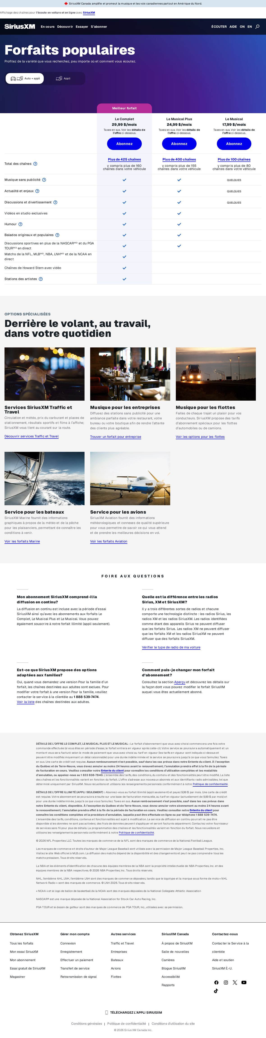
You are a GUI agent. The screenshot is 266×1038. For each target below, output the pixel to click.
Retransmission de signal (78, 977)
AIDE (233, 27)
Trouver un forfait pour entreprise (115, 436)
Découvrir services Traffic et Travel (32, 436)
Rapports (168, 985)
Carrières (168, 960)
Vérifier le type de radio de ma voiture (171, 647)
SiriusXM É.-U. (222, 968)
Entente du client (112, 770)
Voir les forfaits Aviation (108, 541)
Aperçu (179, 682)
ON (242, 27)
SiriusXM (89, 12)
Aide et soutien (223, 960)
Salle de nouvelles (175, 952)
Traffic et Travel (122, 943)
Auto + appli (25, 78)
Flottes (116, 977)
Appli (63, 78)
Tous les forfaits (21, 943)
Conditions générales (86, 1024)
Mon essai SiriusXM (24, 952)
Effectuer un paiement (76, 960)
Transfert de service (74, 968)
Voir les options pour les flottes (200, 436)
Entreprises (119, 952)
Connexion (68, 943)
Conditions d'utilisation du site (173, 1024)
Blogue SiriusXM (174, 968)
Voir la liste (25, 702)
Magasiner (17, 977)
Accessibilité (171, 977)
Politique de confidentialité (210, 784)
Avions (116, 968)
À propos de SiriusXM (177, 943)
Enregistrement (71, 952)
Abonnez (124, 143)
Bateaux (117, 960)
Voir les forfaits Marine (22, 541)
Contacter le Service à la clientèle (230, 947)
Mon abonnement (22, 960)
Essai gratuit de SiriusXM (28, 968)
